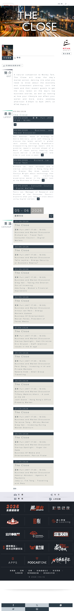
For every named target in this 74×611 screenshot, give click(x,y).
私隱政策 (19, 573)
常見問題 (57, 571)
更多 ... (15, 489)
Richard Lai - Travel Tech (29, 235)
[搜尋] (66, 3)
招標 (30, 571)
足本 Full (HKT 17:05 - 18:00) (30, 230)
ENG (59, 4)
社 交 (57, 495)
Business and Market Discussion (32, 232)
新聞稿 (13, 571)
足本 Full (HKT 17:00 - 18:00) (30, 442)
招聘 (22, 571)
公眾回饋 (57, 499)
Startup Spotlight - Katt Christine (33, 341)
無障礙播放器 (33, 573)
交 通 (20, 495)
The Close (20, 115)
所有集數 (7, 58)
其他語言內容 (49, 573)
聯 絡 (20, 499)
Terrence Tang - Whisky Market (32, 422)
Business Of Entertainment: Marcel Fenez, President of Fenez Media (30, 318)
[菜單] (71, 3)
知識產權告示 (43, 571)
